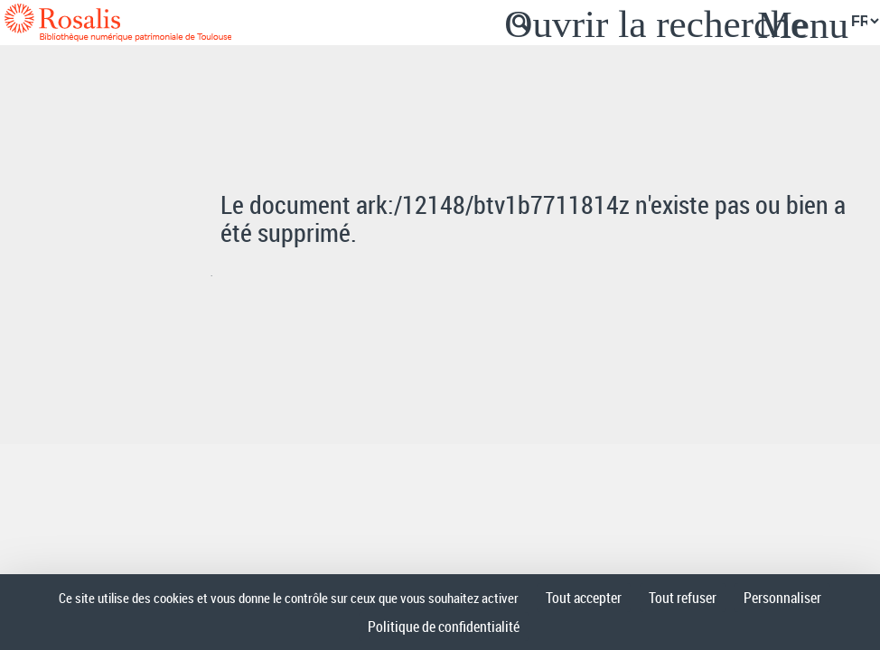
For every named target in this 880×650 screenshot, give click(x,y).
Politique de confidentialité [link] (444, 626)
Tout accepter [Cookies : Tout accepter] (584, 598)
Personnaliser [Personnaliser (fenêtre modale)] (782, 598)
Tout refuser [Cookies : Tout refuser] (682, 598)
